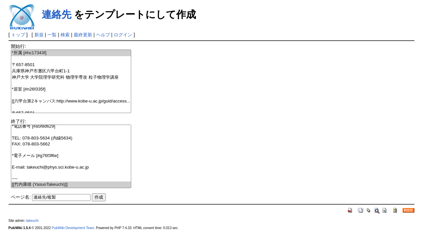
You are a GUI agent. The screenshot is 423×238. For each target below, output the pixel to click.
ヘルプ (103, 34)
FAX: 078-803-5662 (71, 144)
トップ (18, 34)
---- (71, 178)
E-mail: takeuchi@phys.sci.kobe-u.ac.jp (71, 167)
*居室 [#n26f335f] (71, 89)
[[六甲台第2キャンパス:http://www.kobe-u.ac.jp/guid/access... (71, 101)
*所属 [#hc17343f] (71, 53)
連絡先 (56, 14)
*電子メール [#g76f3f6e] (71, 156)
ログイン (123, 34)
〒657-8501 (71, 65)
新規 (39, 34)
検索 (65, 34)
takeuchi (32, 220)
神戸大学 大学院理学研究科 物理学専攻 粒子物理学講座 (71, 77)
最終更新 (83, 34)
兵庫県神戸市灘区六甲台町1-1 (71, 71)
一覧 (52, 34)
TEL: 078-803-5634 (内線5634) (71, 138)
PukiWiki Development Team (73, 228)
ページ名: (21, 197)
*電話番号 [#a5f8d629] (71, 126)
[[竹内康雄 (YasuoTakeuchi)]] (71, 184)
